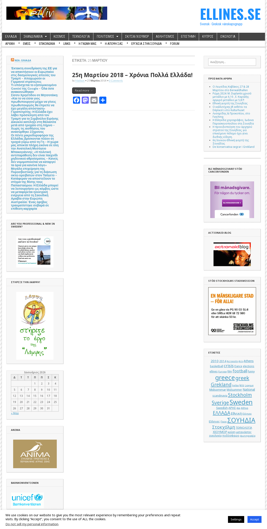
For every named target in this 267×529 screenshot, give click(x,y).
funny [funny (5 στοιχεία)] (251, 371)
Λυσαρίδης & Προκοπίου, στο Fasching (231, 115)
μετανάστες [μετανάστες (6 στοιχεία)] (244, 432)
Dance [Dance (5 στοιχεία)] (238, 366)
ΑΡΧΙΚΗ (10, 43)
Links (66, 43)
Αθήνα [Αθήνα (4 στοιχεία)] (244, 408)
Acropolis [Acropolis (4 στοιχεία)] (232, 361)
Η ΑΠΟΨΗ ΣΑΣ (114, 43)
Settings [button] (236, 519)
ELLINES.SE (230, 13)
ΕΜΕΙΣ (27, 43)
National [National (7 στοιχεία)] (249, 389)
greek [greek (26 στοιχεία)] (242, 377)
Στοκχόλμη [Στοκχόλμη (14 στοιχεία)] (223, 427)
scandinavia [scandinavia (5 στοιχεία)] (219, 395)
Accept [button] (254, 519)
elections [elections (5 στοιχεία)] (248, 366)
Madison (80, 80)
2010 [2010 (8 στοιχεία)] (215, 361)
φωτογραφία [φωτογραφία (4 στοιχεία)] (247, 435)
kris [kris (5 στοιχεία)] (242, 385)
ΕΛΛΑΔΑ (11, 37)
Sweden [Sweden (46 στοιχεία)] (241, 402)
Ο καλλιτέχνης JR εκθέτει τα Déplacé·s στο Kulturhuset (230, 108)
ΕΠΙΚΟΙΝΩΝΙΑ (47, 43)
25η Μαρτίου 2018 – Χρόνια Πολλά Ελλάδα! (132, 75)
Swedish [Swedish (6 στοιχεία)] (222, 408)
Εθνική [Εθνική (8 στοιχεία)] (236, 413)
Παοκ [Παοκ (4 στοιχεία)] (224, 421)
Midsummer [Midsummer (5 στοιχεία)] (234, 390)
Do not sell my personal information (31, 524)
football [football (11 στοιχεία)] (240, 371)
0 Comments (116, 80)
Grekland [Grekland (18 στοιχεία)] (221, 384)
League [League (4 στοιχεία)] (249, 385)
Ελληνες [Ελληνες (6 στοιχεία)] (214, 421)
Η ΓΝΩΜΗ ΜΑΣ (88, 43)
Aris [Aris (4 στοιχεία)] (241, 361)
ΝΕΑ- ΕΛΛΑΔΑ (23, 60)
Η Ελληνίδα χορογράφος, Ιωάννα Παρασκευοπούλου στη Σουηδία (233, 121)
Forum (174, 43)
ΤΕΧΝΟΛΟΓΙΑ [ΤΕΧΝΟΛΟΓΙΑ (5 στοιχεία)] (244, 428)
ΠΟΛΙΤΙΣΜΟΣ (105, 37)
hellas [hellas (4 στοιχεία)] (235, 385)
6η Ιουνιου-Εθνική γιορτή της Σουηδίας (231, 141)
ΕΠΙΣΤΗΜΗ (188, 37)
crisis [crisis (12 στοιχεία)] (229, 365)
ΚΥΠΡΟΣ (208, 37)
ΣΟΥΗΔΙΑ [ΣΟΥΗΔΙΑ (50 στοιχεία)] (241, 420)
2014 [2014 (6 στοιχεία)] (222, 361)
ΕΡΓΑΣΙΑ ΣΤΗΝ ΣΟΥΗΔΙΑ (146, 43)
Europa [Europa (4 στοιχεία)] (222, 371)
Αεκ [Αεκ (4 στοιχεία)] (238, 408)
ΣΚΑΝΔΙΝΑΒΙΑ (33, 37)
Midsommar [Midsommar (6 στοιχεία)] (217, 390)
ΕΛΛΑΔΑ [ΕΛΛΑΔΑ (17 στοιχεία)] (221, 413)
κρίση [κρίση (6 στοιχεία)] (231, 432)
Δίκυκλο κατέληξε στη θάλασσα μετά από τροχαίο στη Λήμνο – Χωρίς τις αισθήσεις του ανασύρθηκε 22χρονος (33, 127)
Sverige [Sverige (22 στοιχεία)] (220, 402)
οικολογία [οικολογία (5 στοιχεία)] (215, 435)
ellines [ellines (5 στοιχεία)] (214, 371)
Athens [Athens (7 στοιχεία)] (249, 361)
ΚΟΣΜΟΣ (59, 37)
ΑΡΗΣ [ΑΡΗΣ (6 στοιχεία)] (232, 408)
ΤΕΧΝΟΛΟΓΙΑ (81, 37)
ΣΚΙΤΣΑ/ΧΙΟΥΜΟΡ (137, 37)
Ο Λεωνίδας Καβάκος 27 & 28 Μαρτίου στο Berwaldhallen (231, 88)
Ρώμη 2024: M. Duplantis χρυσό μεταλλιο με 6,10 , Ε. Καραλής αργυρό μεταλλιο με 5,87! (232, 97)
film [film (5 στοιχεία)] (229, 371)
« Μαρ (15, 413)
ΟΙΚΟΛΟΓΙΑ (227, 37)
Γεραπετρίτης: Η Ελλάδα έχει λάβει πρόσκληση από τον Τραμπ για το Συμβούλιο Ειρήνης (35, 115)
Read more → (84, 90)
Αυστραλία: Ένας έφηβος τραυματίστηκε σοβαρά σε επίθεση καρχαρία (30, 205)
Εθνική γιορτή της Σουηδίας (230, 103)
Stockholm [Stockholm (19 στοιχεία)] (240, 395)
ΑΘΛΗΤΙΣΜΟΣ (165, 37)
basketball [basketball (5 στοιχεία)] (216, 366)
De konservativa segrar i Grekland (234, 146)
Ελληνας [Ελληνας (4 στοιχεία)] (247, 413)
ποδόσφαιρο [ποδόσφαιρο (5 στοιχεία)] (230, 435)
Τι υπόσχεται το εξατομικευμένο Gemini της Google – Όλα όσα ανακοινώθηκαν (34, 88)
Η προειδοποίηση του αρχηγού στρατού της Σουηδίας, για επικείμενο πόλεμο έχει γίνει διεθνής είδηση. (232, 132)
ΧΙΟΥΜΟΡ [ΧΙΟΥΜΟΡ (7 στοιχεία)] (220, 432)
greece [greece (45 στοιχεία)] (225, 377)
